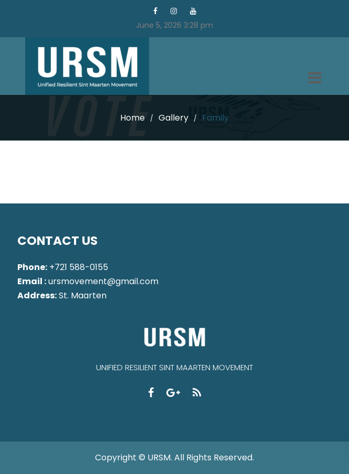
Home (132, 118)
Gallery (173, 118)
